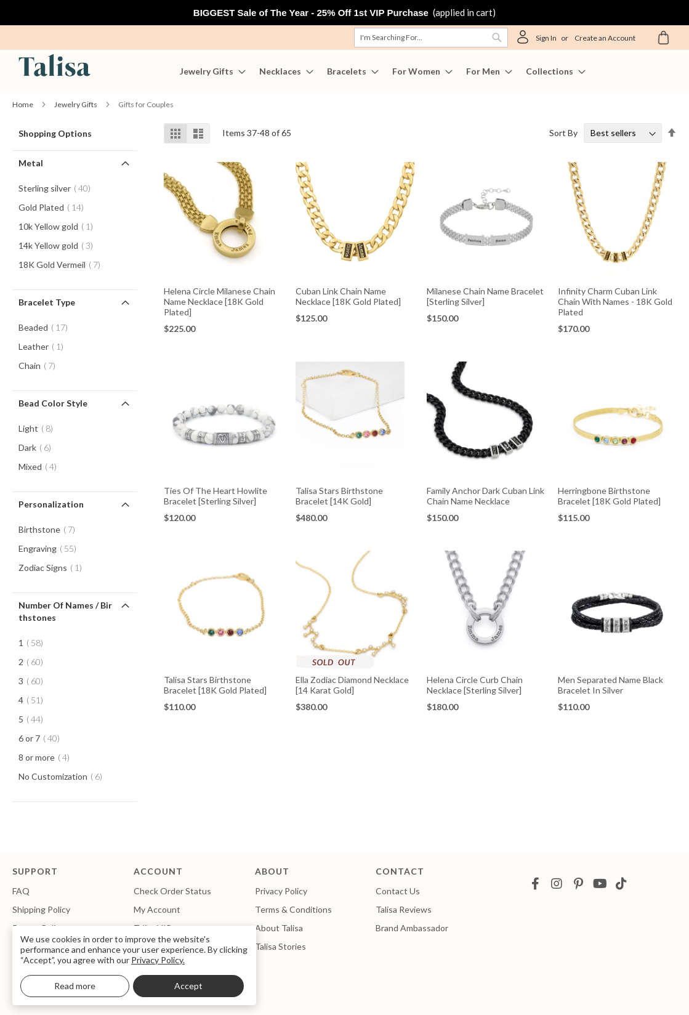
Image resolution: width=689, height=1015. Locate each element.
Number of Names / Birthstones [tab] (65, 611)
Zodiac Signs (53, 567)
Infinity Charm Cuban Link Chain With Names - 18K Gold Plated (615, 301)
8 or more (47, 757)
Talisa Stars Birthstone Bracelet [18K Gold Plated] (215, 684)
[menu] (344, 71)
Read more (74, 986)
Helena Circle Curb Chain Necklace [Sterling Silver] (475, 684)
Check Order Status (172, 891)
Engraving (51, 548)
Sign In (546, 37)
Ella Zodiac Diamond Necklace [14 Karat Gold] (352, 684)
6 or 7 (42, 738)
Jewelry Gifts (76, 104)
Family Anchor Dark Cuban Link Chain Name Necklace (485, 495)
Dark (38, 447)
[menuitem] (209, 71)
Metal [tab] (30, 163)
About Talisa (279, 928)
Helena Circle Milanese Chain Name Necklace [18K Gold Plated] (219, 301)
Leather (44, 346)
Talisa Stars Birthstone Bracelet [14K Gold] (339, 495)
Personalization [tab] (51, 504)
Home (23, 104)
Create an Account (604, 37)
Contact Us (398, 891)
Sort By (563, 132)
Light (39, 428)
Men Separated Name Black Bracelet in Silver (610, 684)
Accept (188, 986)
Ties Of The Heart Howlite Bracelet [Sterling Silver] (215, 495)
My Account (157, 909)
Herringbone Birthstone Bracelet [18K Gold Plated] (609, 495)
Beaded (46, 327)
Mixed (41, 466)
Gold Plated (54, 207)
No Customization (64, 776)
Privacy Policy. (158, 960)
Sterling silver (58, 188)
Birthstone (50, 529)
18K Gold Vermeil (63, 264)
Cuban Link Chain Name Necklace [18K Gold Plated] (348, 296)
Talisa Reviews (404, 909)
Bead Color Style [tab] (52, 403)
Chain (40, 365)
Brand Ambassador (412, 928)
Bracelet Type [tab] (46, 302)
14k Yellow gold (59, 245)
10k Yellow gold (59, 226)
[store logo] (52, 67)
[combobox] (431, 37)
